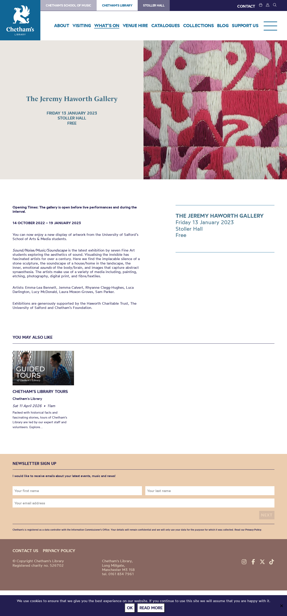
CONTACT (246, 6)
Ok (130, 607)
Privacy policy (59, 550)
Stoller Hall (153, 5)
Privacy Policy (253, 529)
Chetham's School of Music (68, 5)
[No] (281, 605)
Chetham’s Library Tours (40, 391)
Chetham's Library (20, 20)
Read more (151, 607)
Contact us (25, 550)
